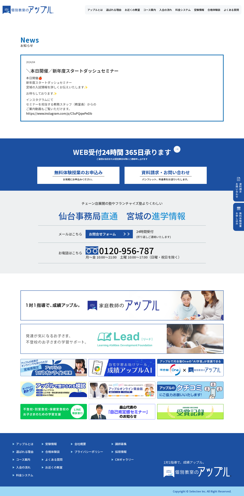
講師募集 (121, 444)
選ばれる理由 (113, 10)
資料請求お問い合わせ (238, 190)
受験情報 (199, 10)
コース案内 (149, 10)
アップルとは (95, 10)
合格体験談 (214, 10)
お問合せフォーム (102, 234)
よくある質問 (231, 10)
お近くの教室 (132, 10)
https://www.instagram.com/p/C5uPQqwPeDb (59, 113)
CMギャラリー (124, 459)
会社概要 (80, 444)
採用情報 (121, 452)
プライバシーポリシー (88, 452)
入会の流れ (165, 10)
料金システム (183, 10)
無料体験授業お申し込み (238, 219)
